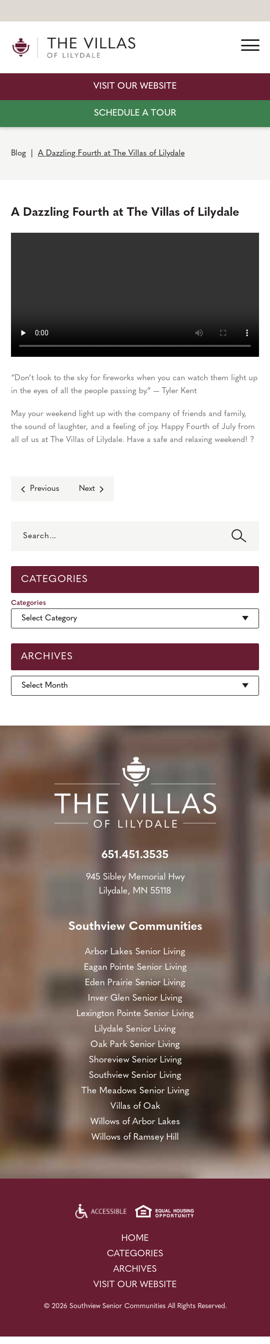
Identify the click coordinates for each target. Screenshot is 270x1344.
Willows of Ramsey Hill (135, 1137)
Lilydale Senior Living (135, 1029)
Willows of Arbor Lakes (135, 1122)
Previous (44, 489)
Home (135, 1238)
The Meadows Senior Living (135, 1091)
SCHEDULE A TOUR (135, 113)
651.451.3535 (135, 855)
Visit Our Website (135, 86)
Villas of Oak (135, 1106)
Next (87, 489)
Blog (18, 153)
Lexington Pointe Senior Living (135, 1014)
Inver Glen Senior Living (135, 998)
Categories (28, 603)
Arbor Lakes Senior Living (135, 952)
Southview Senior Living (135, 1075)
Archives (135, 1269)
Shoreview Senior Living (135, 1060)
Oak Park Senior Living (135, 1044)
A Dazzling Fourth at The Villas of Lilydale (111, 153)
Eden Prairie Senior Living (135, 983)
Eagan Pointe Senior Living (135, 967)
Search (239, 536)
